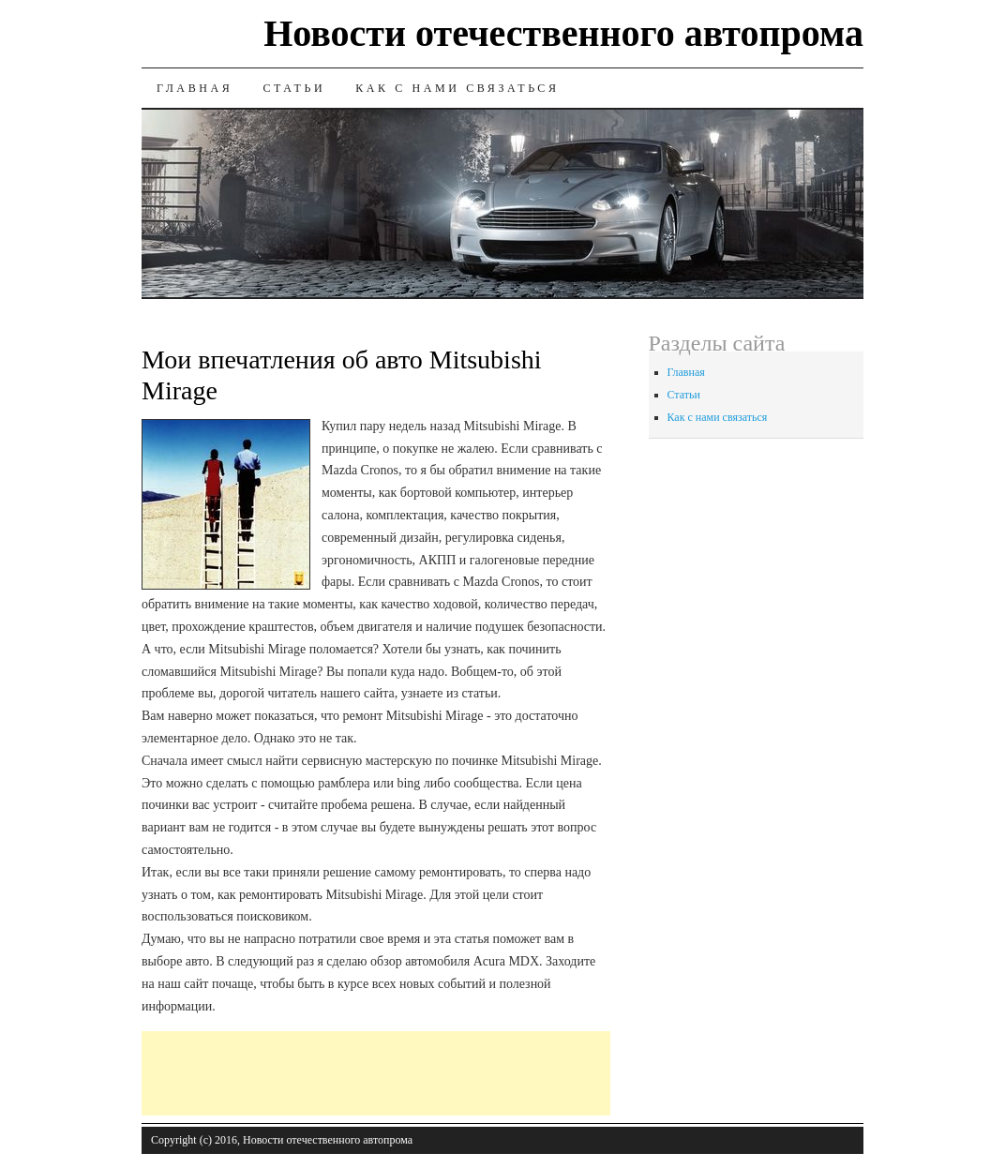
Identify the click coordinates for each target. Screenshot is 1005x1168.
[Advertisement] (483, 1073)
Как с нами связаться (457, 88)
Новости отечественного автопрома (563, 33)
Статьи (293, 88)
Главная (194, 88)
